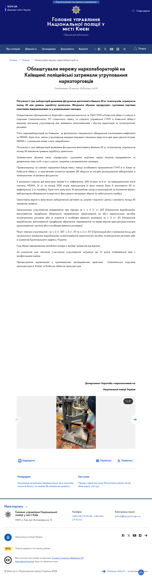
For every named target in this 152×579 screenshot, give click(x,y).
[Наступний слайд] (135, 419)
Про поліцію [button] (13, 49)
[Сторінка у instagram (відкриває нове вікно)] (118, 49)
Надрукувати (28, 461)
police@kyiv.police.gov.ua (127, 516)
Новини (25, 60)
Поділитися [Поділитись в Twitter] (126, 461)
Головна (13, 60)
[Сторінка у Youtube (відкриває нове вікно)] (111, 49)
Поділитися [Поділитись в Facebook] (105, 461)
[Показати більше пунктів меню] (95, 49)
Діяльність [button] (31, 49)
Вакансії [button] (83, 49)
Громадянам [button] (49, 49)
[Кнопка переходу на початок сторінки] (141, 572)
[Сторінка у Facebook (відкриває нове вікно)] (99, 49)
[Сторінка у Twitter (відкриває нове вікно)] (105, 49)
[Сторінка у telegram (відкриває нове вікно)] (124, 49)
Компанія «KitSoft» (116, 571)
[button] (16, 506)
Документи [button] (67, 49)
